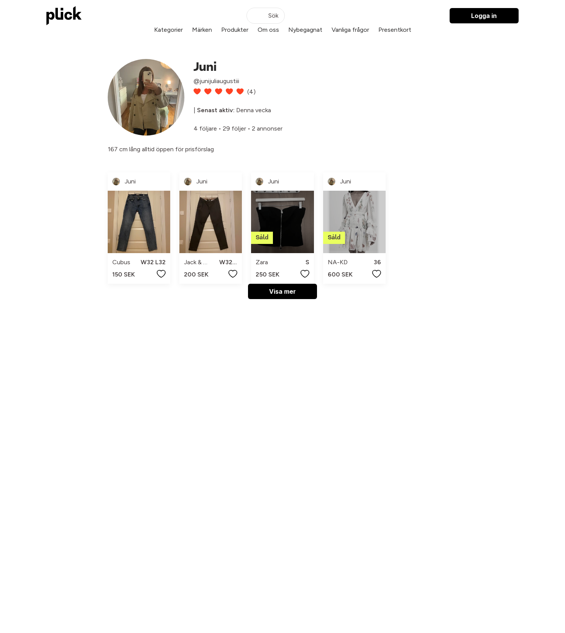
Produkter (234, 29)
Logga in (484, 16)
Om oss (268, 29)
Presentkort (394, 29)
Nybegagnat (305, 29)
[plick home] (64, 15)
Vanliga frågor (350, 29)
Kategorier (168, 29)
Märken (202, 29)
